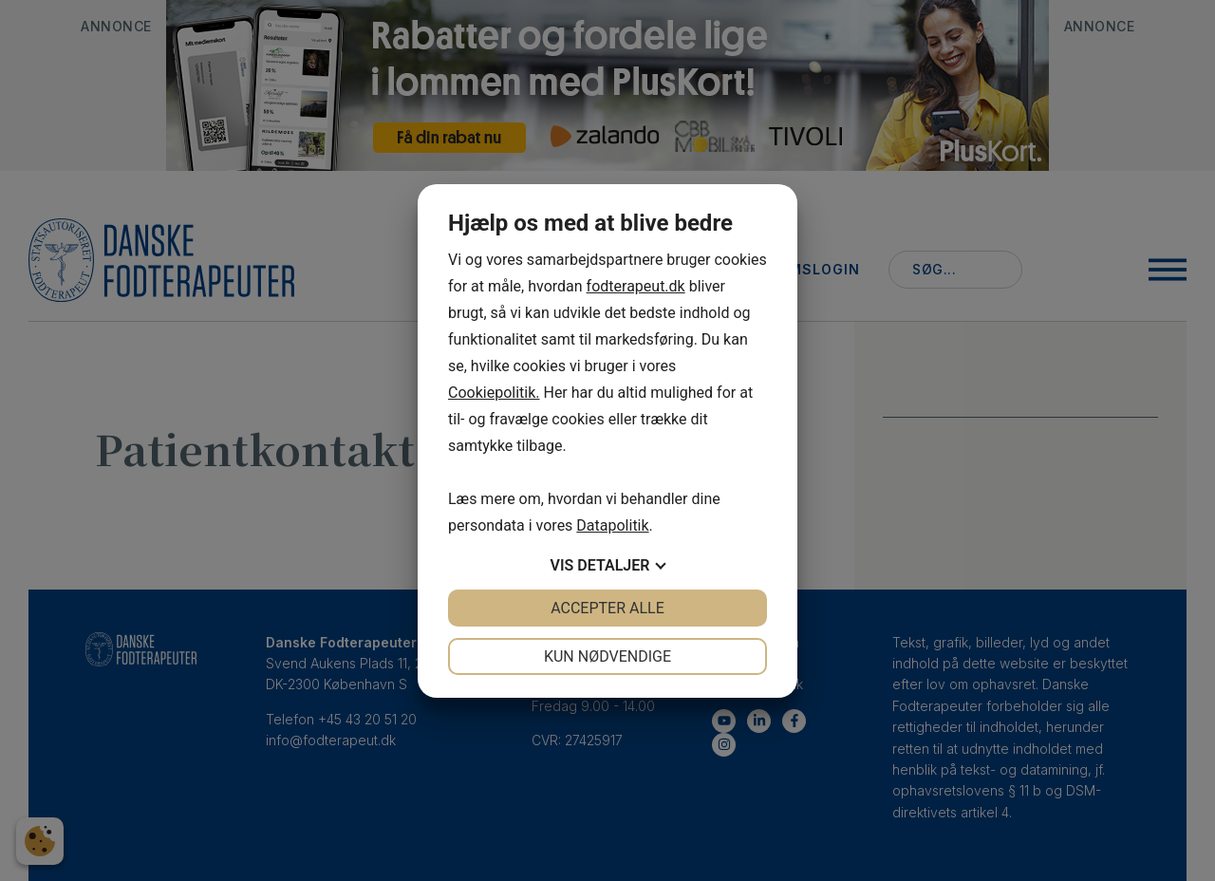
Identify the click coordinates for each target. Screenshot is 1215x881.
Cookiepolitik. (494, 393)
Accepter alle (607, 608)
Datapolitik (612, 525)
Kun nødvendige (607, 656)
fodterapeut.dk (636, 286)
